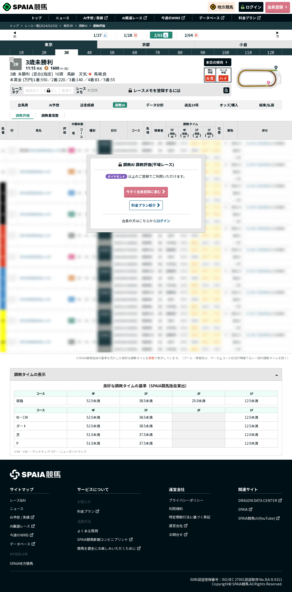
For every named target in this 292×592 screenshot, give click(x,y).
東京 (48, 44)
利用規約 (176, 508)
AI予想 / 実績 (95, 17)
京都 (146, 44)
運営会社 (178, 526)
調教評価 (23, 115)
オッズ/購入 (229, 105)
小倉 (243, 44)
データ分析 (154, 105)
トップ (36, 17)
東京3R (68, 25)
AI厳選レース (134, 17)
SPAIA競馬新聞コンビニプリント (105, 539)
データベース (212, 17)
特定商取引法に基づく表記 (189, 517)
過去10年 (191, 105)
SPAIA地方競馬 (21, 563)
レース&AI (18, 500)
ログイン (251, 7)
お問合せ (178, 534)
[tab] (23, 115)
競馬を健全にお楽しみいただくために (109, 548)
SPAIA (245, 509)
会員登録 (277, 7)
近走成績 (87, 105)
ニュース (62, 17)
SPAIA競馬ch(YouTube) (259, 518)
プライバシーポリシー (186, 500)
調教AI (83, 25)
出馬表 (23, 105)
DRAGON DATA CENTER (260, 500)
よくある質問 (87, 531)
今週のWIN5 (173, 17)
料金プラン (250, 17)
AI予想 (54, 105)
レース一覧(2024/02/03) (41, 25)
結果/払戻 (266, 105)
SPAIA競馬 (240, 583)
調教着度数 (50, 115)
